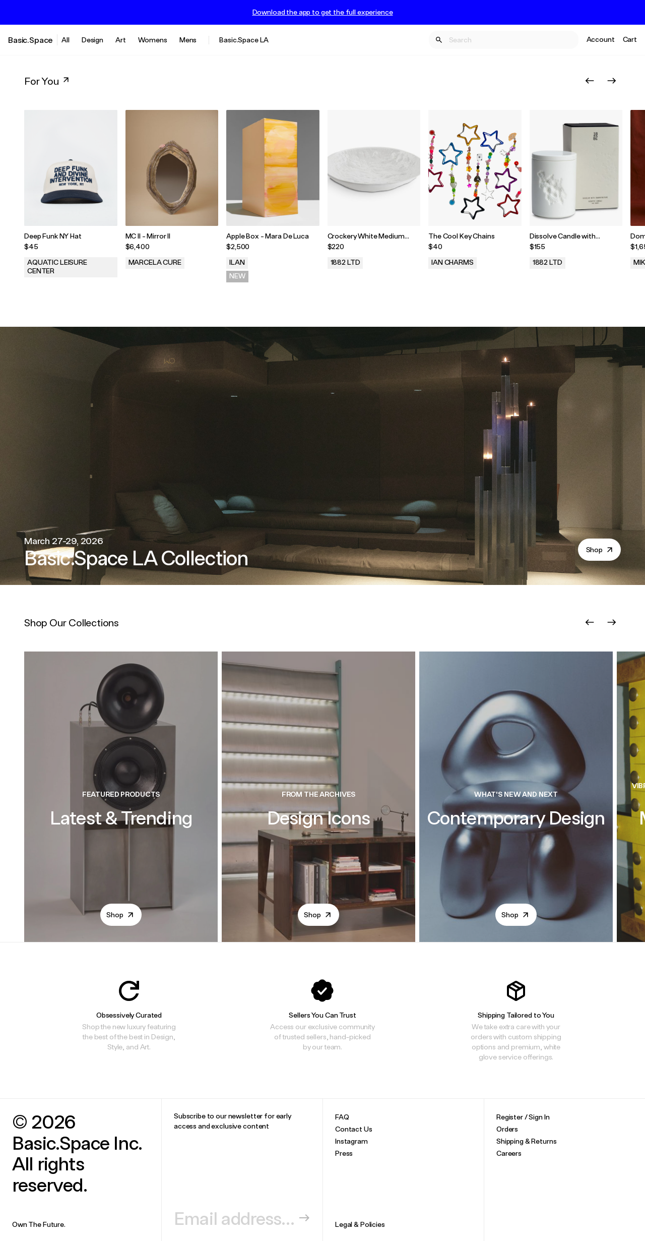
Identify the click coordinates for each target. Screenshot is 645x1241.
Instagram (351, 1141)
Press (344, 1153)
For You (47, 81)
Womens (152, 39)
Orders (507, 1129)
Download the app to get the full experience (322, 12)
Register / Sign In (522, 1116)
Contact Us (353, 1129)
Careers (509, 1153)
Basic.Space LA (244, 39)
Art (120, 39)
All (65, 39)
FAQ (342, 1116)
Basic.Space (30, 39)
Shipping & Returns (526, 1141)
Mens (188, 39)
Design (92, 39)
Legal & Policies (360, 1224)
